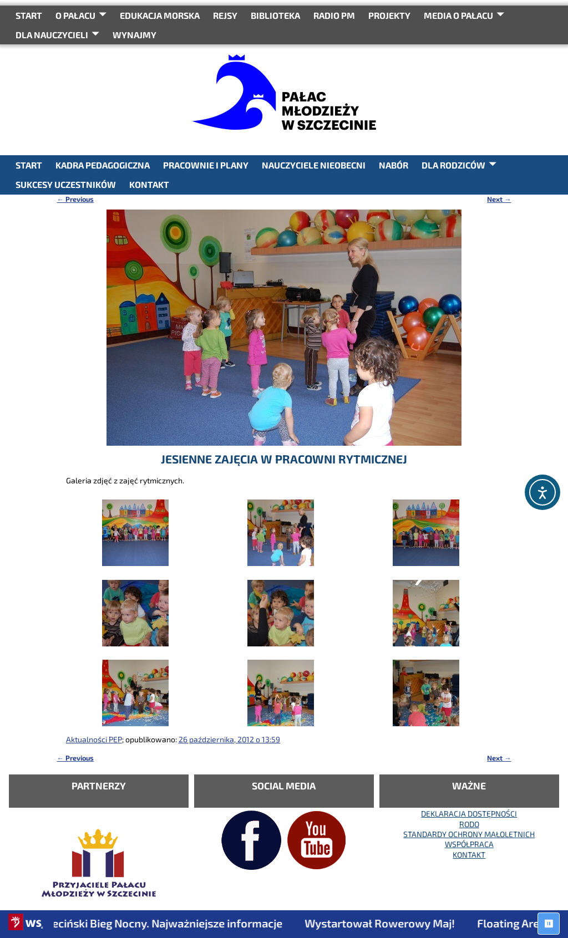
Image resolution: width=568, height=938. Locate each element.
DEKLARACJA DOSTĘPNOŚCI (469, 813)
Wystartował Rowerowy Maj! (387, 923)
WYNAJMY (134, 34)
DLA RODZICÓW (453, 165)
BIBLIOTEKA (275, 15)
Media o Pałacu (458, 15)
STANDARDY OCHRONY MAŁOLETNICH (469, 834)
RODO (469, 824)
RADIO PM (334, 15)
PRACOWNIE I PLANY (205, 165)
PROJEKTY (389, 15)
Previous (75, 199)
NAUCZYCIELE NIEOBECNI (314, 165)
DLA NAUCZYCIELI (52, 34)
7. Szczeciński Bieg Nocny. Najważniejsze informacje (158, 923)
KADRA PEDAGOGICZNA (102, 165)
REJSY (225, 15)
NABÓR (393, 165)
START (29, 15)
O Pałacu (75, 15)
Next (499, 199)
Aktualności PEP (94, 739)
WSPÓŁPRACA (469, 844)
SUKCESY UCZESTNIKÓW (66, 184)
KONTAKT (149, 184)
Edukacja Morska (160, 15)
